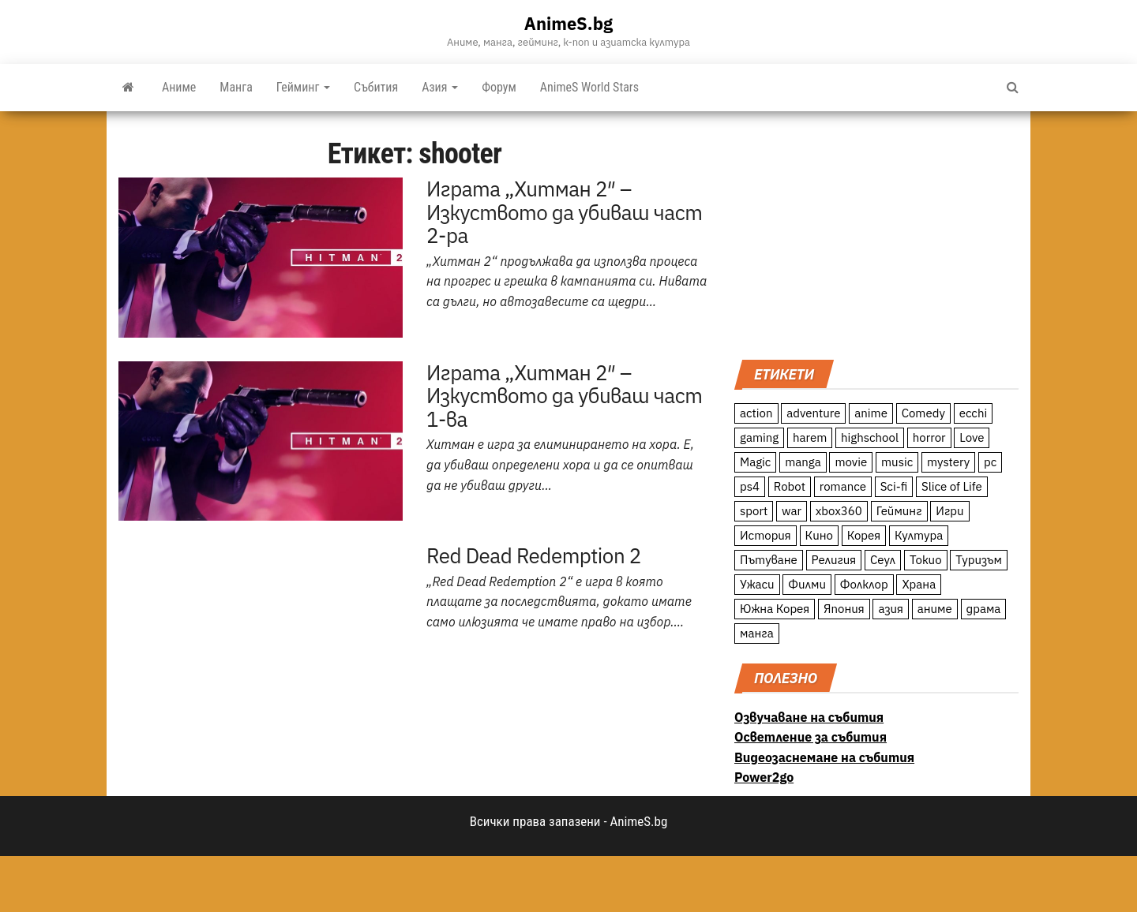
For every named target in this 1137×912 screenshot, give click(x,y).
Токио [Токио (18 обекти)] (926, 559)
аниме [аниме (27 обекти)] (934, 608)
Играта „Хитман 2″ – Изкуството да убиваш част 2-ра (564, 212)
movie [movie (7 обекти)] (851, 461)
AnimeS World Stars (589, 87)
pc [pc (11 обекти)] (990, 461)
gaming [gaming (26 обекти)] (759, 437)
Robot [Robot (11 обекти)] (789, 486)
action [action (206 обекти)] (756, 413)
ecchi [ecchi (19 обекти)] (973, 413)
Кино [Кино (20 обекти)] (819, 535)
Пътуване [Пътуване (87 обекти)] (768, 559)
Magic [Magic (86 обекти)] (755, 461)
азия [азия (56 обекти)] (890, 608)
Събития (376, 87)
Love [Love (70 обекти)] (971, 437)
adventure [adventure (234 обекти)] (813, 413)
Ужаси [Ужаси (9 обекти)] (757, 584)
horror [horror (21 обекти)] (929, 437)
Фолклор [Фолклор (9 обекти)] (864, 584)
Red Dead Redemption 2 (533, 555)
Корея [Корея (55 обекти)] (864, 535)
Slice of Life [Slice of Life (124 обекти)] (951, 486)
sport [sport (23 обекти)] (753, 510)
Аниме (179, 87)
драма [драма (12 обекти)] (983, 608)
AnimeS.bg (568, 23)
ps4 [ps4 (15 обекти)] (750, 486)
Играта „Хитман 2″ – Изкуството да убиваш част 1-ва (564, 395)
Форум (499, 87)
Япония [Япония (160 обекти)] (844, 608)
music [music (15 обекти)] (897, 461)
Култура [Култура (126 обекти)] (919, 535)
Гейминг (303, 87)
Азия (440, 87)
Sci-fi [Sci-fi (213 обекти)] (894, 486)
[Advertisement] (876, 233)
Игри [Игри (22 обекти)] (949, 510)
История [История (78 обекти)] (765, 535)
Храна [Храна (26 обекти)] (919, 584)
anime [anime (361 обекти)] (870, 413)
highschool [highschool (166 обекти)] (870, 437)
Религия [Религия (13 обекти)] (834, 559)
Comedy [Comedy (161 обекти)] (923, 413)
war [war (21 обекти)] (791, 510)
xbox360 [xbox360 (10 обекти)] (839, 510)
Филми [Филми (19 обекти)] (807, 584)
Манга (236, 87)
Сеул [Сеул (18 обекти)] (882, 559)
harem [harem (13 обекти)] (810, 437)
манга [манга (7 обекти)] (757, 633)
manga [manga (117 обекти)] (803, 461)
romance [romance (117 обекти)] (843, 486)
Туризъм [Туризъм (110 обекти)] (978, 559)
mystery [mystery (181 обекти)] (948, 461)
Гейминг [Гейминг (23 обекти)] (899, 510)
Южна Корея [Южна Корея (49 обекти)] (774, 608)
